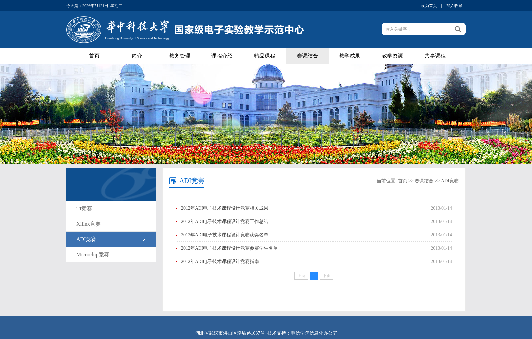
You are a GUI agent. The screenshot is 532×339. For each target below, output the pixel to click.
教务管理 (179, 55)
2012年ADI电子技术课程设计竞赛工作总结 (224, 221)
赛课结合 (307, 55)
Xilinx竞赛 (88, 224)
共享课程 (435, 55)
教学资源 (392, 55)
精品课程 (264, 55)
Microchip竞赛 (92, 254)
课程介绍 (222, 55)
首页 (94, 55)
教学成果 (349, 55)
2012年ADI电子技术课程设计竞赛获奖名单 (224, 234)
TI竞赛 (84, 208)
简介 (137, 55)
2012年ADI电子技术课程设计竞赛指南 (220, 261)
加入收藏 (454, 5)
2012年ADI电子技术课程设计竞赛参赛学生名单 (229, 248)
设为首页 (429, 5)
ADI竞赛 (86, 239)
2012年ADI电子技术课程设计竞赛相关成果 (224, 208)
